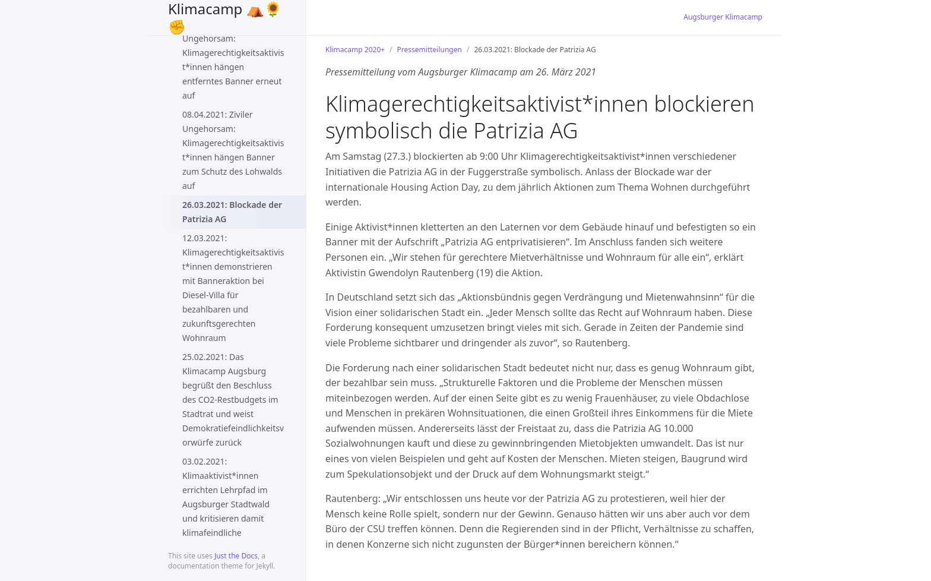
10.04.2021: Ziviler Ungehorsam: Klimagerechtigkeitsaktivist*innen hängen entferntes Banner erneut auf (233, 59)
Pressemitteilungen (429, 50)
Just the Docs (236, 556)
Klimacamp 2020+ (355, 50)
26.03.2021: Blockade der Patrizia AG (232, 212)
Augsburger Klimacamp (722, 17)
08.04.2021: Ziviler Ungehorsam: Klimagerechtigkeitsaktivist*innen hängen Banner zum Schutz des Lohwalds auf (233, 150)
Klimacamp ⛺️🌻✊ (225, 17)
